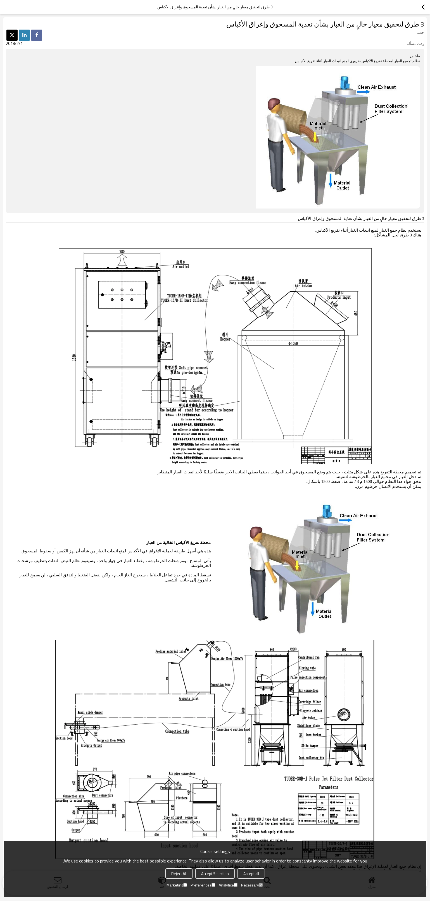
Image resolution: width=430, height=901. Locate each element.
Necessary (252, 885)
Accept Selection (215, 873)
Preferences (203, 885)
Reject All (179, 873)
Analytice (228, 885)
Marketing (177, 885)
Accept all (251, 873)
